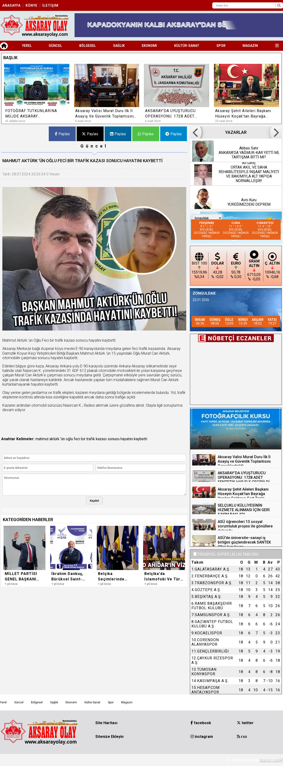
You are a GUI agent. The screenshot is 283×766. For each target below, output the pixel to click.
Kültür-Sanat (186, 46)
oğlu (69, 439)
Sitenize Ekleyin (109, 736)
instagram (201, 736)
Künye (31, 5)
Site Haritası (106, 723)
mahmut (42, 439)
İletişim (50, 5)
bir (83, 439)
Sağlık (119, 46)
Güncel (55, 46)
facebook (200, 723)
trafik (90, 439)
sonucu (113, 439)
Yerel (27, 46)
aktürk (54, 439)
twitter (245, 723)
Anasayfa (11, 5)
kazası (101, 439)
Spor (221, 46)
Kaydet (94, 500)
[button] (270, 57)
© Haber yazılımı (255, 760)
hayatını (126, 439)
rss (242, 736)
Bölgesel (87, 46)
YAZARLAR (236, 132)
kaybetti (140, 439)
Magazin (250, 46)
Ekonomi (149, 46)
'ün (62, 439)
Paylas (62, 134)
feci (77, 439)
